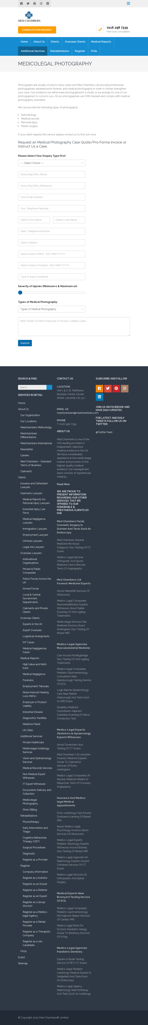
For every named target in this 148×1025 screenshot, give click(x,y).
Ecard (21, 957)
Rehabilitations (59, 51)
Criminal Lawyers (32, 540)
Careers (24, 455)
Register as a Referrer (35, 890)
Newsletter (26, 449)
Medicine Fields (31, 724)
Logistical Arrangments (36, 636)
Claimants (26, 471)
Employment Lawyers (35, 534)
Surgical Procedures (34, 847)
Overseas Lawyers (31, 553)
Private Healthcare (33, 742)
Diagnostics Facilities (35, 718)
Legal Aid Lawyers (33, 547)
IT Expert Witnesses (34, 783)
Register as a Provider (35, 859)
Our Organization (30, 415)
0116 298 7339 (117, 27)
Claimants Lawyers (31, 493)
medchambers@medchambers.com (77, 412)
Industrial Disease (33, 711)
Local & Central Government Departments (31, 598)
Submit (25, 343)
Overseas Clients (75, 41)
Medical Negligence (34, 674)
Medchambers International (36, 443)
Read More (63, 484)
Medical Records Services (37, 768)
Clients (55, 41)
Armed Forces (31, 588)
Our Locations (28, 421)
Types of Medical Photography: (38, 301)
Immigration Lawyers (35, 528)
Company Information (35, 871)
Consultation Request (37, 30)
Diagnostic (29, 853)
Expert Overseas (32, 630)
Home (24, 41)
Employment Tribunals (36, 686)
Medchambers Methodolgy (36, 427)
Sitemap (23, 963)
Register (80, 51)
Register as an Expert (35, 896)
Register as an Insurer (35, 883)
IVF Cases (28, 642)
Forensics (28, 680)
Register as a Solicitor (35, 877)
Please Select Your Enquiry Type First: (42, 155)
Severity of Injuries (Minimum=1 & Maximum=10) (47, 286)
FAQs (94, 51)
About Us (39, 41)
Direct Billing (30, 809)
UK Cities (28, 730)
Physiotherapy (31, 821)
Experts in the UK (32, 624)
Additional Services (33, 51)
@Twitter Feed (104, 432)
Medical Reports (101, 41)
